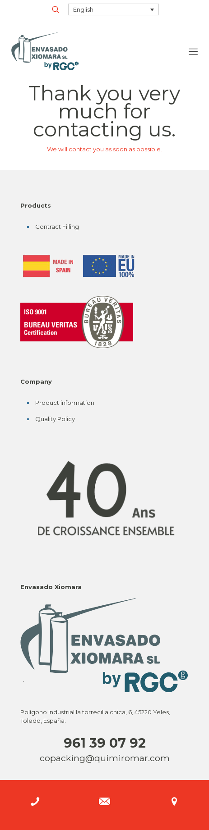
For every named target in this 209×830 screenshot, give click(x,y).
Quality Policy (55, 418)
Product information (64, 402)
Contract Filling (57, 226)
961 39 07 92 (105, 743)
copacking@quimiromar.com (105, 758)
